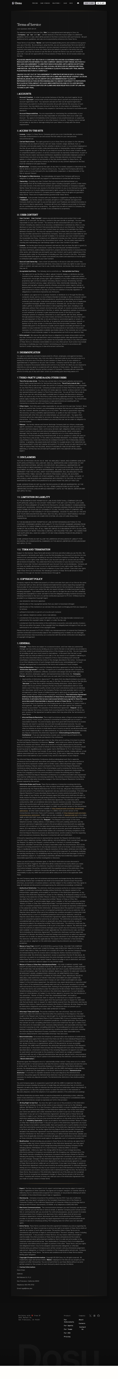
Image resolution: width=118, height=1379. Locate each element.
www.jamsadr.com (78, 822)
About (81, 1333)
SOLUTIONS (56, 3)
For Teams (68, 1342)
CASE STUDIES (45, 3)
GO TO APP (100, 3)
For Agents (68, 1339)
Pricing (67, 1350)
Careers (82, 1337)
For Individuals (69, 1334)
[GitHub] (98, 1329)
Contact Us (82, 1341)
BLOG (65, 3)
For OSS (67, 1346)
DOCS (71, 3)
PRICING (35, 3)
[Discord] (78, 3)
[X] (90, 1329)
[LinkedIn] (94, 1329)
